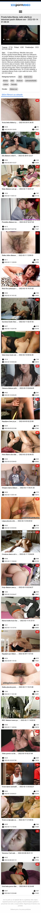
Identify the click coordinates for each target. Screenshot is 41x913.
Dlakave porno (14, 909)
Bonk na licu (28, 77)
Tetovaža (14, 84)
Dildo (12, 81)
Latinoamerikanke (30, 81)
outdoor (5, 84)
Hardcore (19, 81)
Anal (20, 77)
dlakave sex (13, 89)
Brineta (5, 81)
